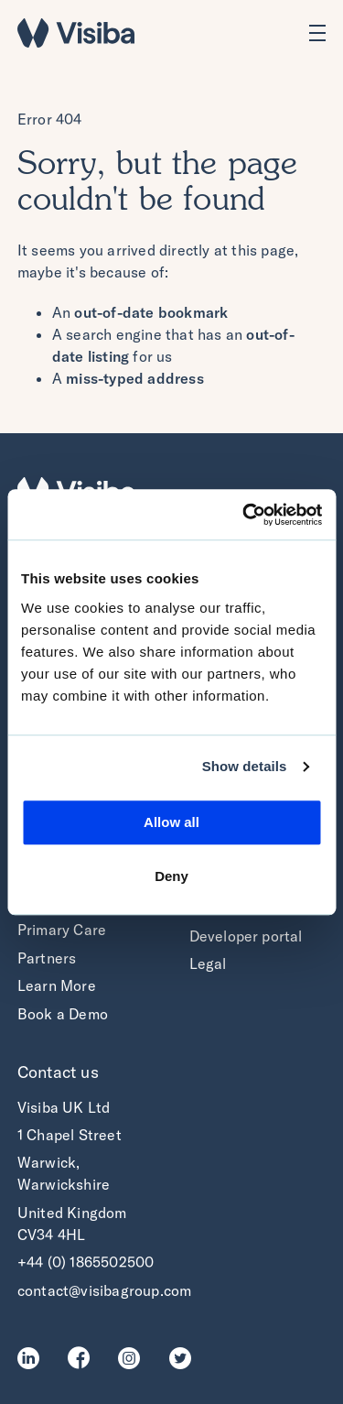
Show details (244, 766)
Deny (171, 876)
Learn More (56, 985)
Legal (208, 963)
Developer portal (246, 936)
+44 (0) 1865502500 (86, 1262)
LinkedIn (33, 1358)
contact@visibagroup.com (104, 1290)
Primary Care (61, 929)
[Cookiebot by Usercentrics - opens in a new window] (244, 515)
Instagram (134, 1358)
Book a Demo (62, 1014)
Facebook (84, 1358)
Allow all (171, 822)
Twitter (185, 1358)
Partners (47, 958)
